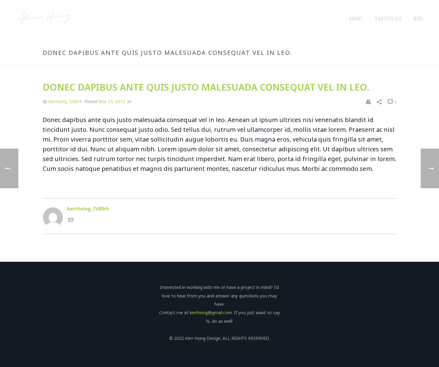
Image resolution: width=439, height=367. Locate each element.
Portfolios (388, 19)
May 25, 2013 (111, 101)
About (356, 19)
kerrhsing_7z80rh (65, 101)
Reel (419, 19)
